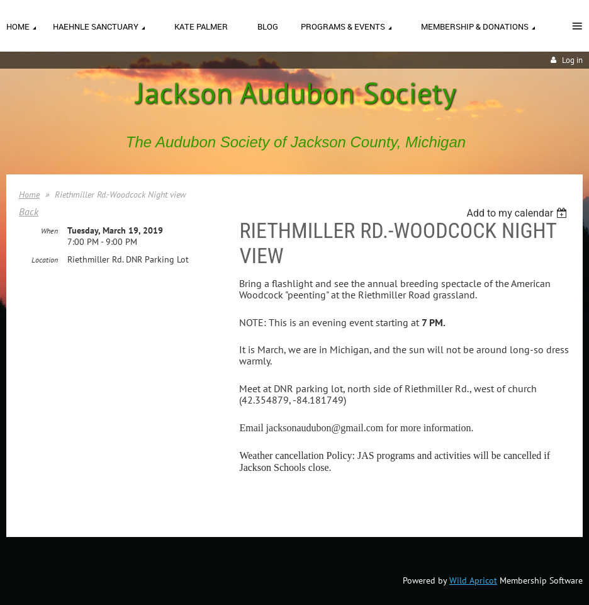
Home (29, 194)
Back (28, 211)
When (49, 230)
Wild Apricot (473, 580)
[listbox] (518, 213)
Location (44, 259)
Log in (572, 60)
